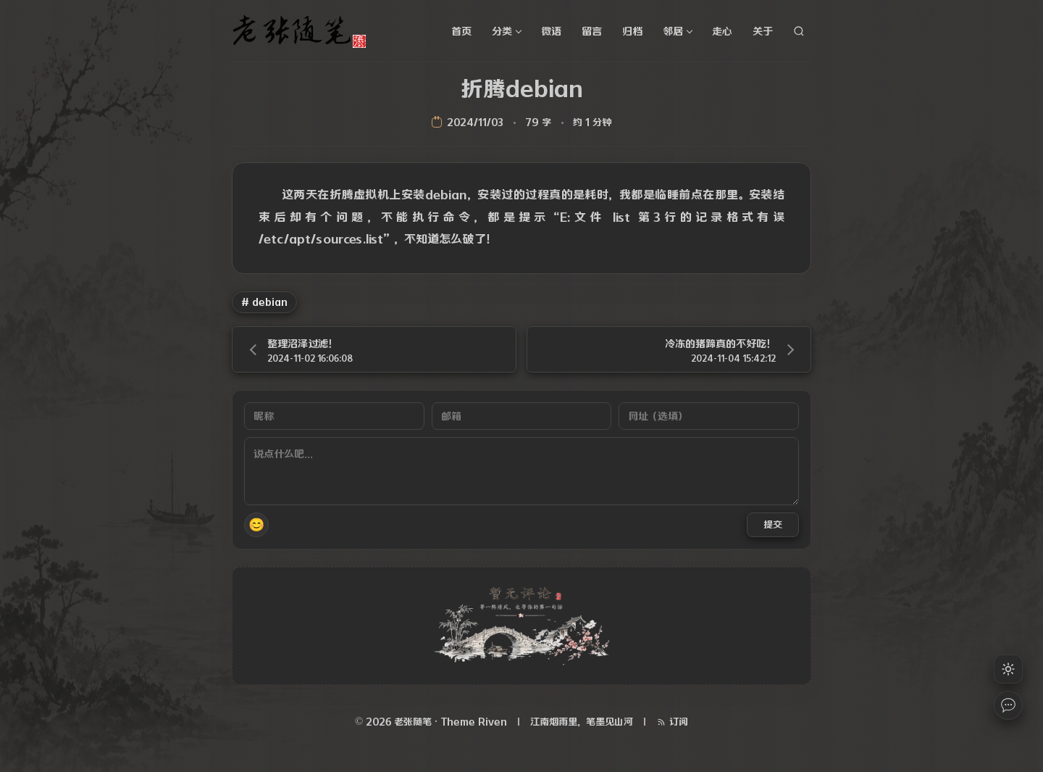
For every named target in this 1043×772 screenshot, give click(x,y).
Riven (492, 721)
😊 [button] (256, 524)
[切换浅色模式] (1008, 669)
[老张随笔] (304, 31)
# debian (264, 302)
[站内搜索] (799, 31)
